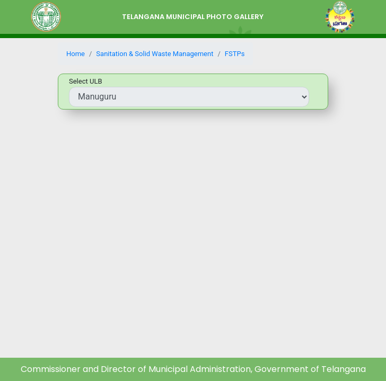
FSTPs (235, 54)
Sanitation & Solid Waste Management (154, 54)
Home (75, 54)
